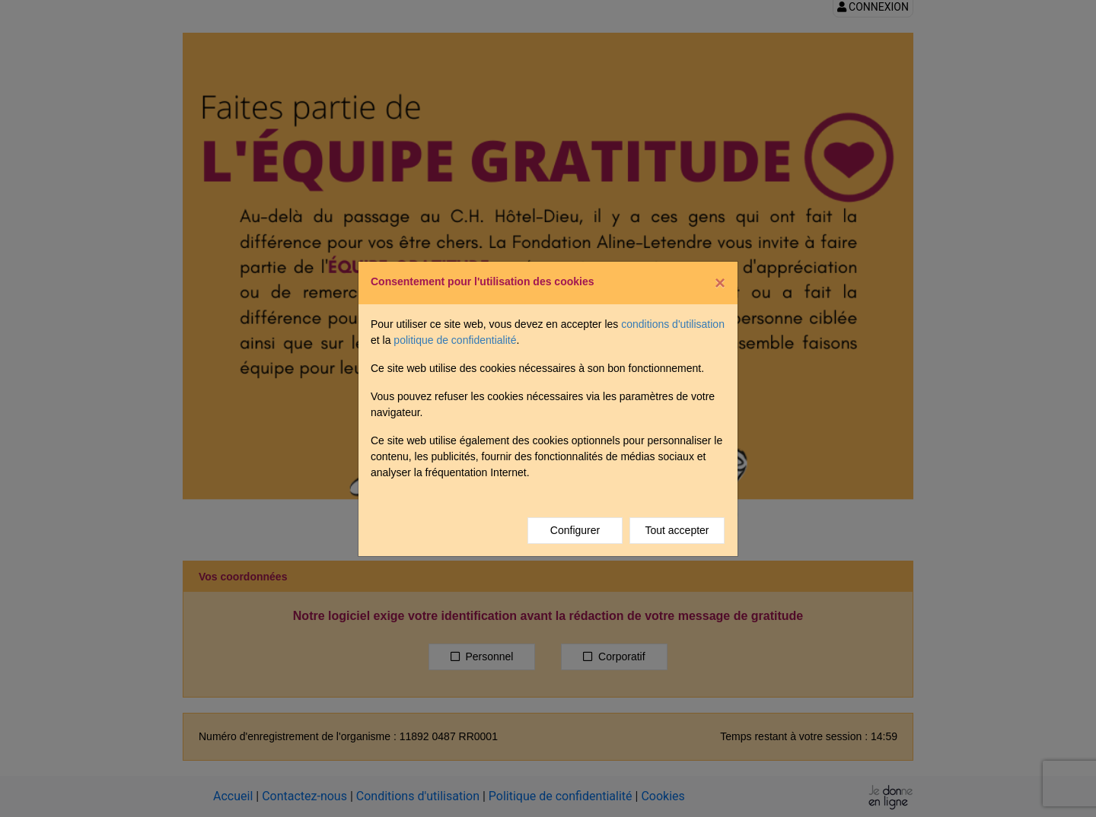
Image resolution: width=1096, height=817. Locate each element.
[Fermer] (720, 283)
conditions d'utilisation (673, 324)
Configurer (575, 530)
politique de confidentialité (454, 340)
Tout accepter (677, 530)
